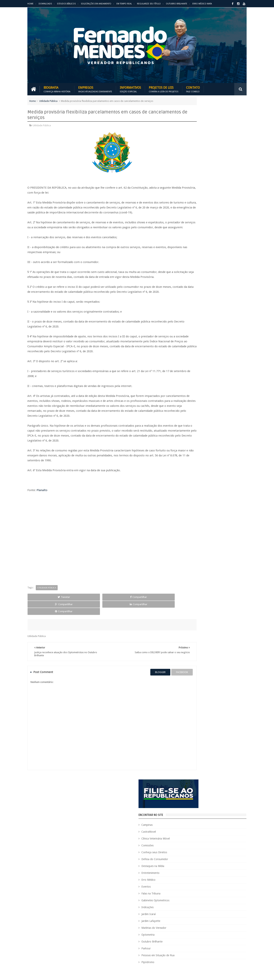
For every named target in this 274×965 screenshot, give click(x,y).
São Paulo (182, 929)
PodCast (232, 903)
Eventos (192, 206)
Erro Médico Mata (202, 3)
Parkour (192, 267)
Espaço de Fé (221, 864)
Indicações (194, 226)
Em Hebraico (220, 858)
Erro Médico (195, 199)
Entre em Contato (233, 786)
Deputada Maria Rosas (229, 838)
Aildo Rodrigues (212, 806)
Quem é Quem (185, 916)
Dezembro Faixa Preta (189, 851)
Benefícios (207, 812)
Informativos (130, 88)
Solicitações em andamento (96, 3)
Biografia (57, 88)
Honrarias (213, 877)
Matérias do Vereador (200, 247)
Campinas (193, 144)
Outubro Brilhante (176, 3)
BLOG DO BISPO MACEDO (206, 328)
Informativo (183, 884)
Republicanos (218, 923)
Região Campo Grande (201, 288)
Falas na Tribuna (197, 213)
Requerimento (237, 923)
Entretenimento (197, 192)
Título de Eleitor (215, 929)
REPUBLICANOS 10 (201, 369)
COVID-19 (218, 832)
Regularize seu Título (149, 3)
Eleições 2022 (202, 858)
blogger (140, 671)
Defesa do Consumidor (201, 178)
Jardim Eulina (201, 884)
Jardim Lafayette (197, 240)
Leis (201, 890)
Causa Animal (201, 819)
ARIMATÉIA (194, 411)
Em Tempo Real (124, 3)
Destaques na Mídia (199, 185)
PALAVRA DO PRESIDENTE (207, 349)
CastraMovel (195, 151)
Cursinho (232, 832)
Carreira (235, 812)
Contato (193, 88)
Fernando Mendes (46, 959)
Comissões (194, 164)
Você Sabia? (183, 942)
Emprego (236, 858)
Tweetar (41, 610)
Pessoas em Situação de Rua (204, 274)
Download (37, 786)
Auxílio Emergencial (188, 812)
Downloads (45, 3)
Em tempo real (127, 786)
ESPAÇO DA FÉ (197, 390)
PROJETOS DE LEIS (219, 910)
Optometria (194, 254)
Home (30, 3)
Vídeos (192, 309)
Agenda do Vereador (188, 806)
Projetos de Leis (163, 88)
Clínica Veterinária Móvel (202, 158)
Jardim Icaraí (195, 233)
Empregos (95, 88)
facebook (161, 671)
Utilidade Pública (48, 99)
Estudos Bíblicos (66, 3)
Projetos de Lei (198, 910)
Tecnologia (198, 929)
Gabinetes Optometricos (202, 219)
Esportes (236, 864)
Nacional (238, 890)
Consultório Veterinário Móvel (193, 832)
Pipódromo (194, 281)
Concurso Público (202, 825)
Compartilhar (71, 610)
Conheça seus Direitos (201, 171)
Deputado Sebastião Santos (192, 845)
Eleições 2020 (184, 858)
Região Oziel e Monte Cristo (204, 295)
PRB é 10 (182, 910)
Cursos (181, 838)
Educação (226, 851)
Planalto (42, 504)
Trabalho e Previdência (189, 936)
